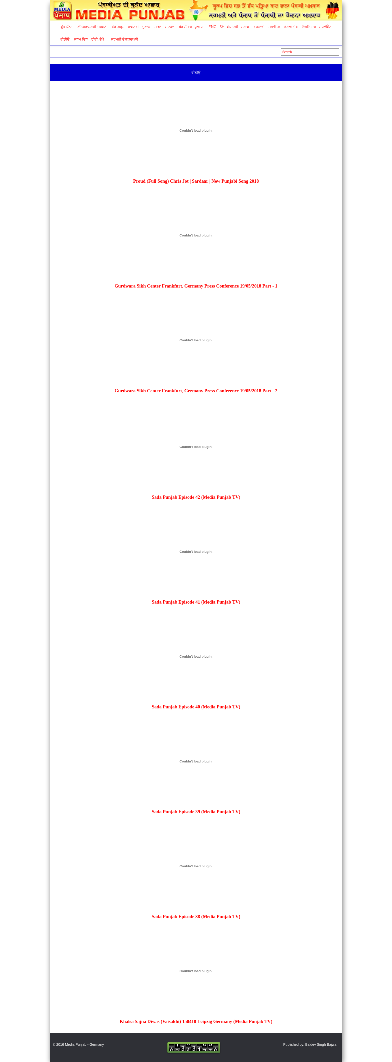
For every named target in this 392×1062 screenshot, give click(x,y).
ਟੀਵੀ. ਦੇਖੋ (97, 39)
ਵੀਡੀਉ (65, 39)
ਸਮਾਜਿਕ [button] (274, 27)
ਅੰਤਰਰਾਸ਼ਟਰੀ (86, 27)
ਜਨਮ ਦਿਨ (80, 39)
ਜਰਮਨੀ (103, 27)
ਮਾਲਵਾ (169, 27)
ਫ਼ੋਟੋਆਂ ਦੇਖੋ (290, 27)
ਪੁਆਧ (198, 27)
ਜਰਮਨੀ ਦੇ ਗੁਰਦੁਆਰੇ (122, 39)
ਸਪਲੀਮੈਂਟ (325, 27)
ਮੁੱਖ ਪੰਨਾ (66, 27)
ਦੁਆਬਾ (147, 27)
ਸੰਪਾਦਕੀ (232, 27)
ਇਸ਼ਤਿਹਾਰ (308, 27)
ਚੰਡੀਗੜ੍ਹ (118, 27)
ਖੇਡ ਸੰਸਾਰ (185, 27)
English (215, 27)
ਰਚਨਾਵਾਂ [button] (259, 27)
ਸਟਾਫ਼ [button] (245, 27)
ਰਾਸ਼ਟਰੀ (133, 27)
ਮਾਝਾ (157, 27)
